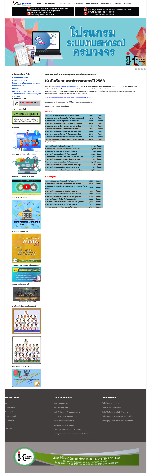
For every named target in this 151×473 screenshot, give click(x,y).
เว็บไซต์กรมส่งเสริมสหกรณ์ (111, 403)
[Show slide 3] (142, 69)
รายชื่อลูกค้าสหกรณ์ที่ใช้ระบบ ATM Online (67, 429)
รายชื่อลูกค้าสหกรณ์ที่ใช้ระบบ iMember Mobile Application (73, 434)
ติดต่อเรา (117, 3)
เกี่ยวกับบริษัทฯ (50, 3)
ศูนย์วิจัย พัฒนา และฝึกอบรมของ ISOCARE (68, 412)
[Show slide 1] (136, 69)
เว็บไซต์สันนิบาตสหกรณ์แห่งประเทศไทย (115, 412)
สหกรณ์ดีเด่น (106, 3)
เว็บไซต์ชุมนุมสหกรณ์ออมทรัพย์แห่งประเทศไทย (117, 416)
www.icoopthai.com (61, 403)
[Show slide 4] (145, 69)
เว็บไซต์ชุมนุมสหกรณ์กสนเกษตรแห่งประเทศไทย (117, 421)
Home (39, 3)
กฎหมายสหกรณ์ (92, 3)
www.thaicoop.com (60, 407)
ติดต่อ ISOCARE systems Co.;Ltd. (65, 416)
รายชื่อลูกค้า (78, 3)
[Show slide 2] (139, 69)
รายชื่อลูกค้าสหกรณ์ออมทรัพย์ (64, 421)
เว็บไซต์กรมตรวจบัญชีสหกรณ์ (112, 407)
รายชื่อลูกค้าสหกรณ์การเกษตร (64, 425)
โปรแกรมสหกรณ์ (65, 3)
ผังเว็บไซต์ (127, 3)
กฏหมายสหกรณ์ (10, 416)
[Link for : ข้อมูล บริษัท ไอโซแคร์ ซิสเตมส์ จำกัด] (75, 42)
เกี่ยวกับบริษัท (9, 403)
